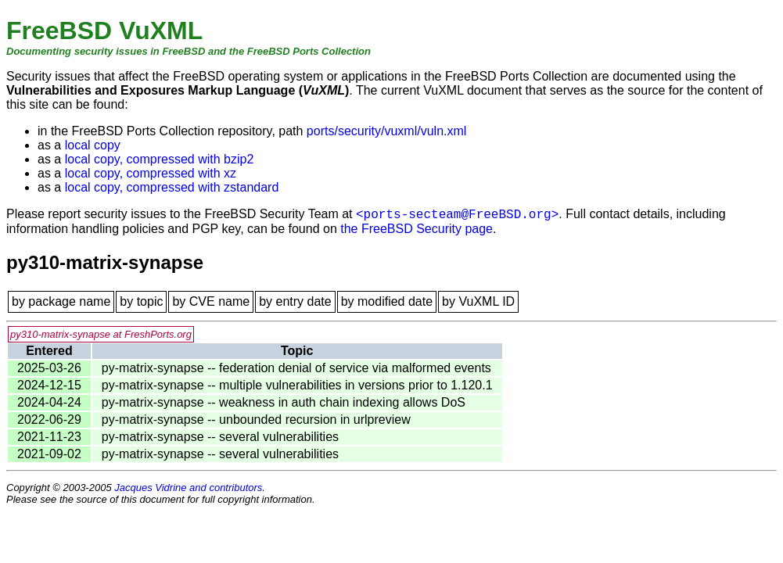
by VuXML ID (478, 301)
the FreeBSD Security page (416, 228)
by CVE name (211, 301)
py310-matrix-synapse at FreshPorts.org (101, 334)
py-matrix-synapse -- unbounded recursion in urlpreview (256, 419)
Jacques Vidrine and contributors (188, 487)
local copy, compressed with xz (150, 173)
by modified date (387, 301)
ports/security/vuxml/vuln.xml (387, 131)
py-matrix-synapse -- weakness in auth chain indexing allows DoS (283, 402)
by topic (141, 301)
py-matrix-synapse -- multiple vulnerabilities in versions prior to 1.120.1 (297, 385)
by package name (61, 301)
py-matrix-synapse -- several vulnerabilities (220, 436)
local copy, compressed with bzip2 (159, 159)
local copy (92, 145)
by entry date (295, 301)
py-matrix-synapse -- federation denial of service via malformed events (296, 368)
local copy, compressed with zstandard (172, 187)
